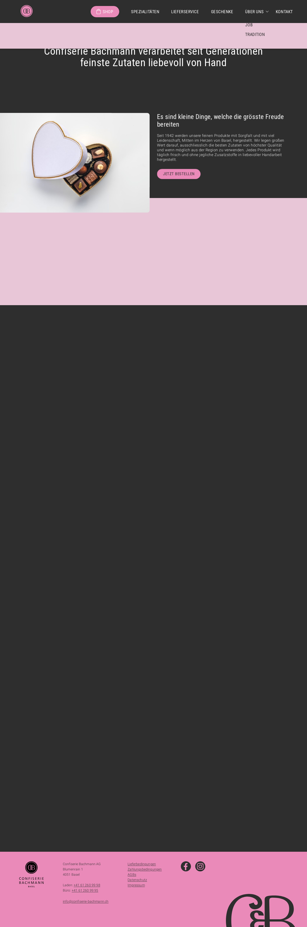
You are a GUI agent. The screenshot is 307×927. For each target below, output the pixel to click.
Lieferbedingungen (142, 864)
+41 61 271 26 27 (182, 797)
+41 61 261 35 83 (45, 787)
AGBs (132, 874)
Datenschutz (137, 880)
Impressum (136, 885)
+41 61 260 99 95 (191, 611)
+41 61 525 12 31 (45, 598)
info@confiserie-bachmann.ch (85, 901)
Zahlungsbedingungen (145, 869)
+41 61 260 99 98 (193, 607)
